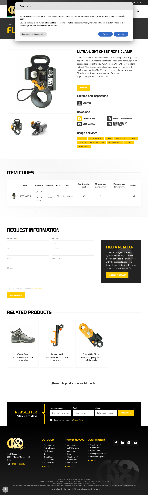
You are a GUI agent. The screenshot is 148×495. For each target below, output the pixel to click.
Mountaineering (96, 139)
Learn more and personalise (33, 34)
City (9, 248)
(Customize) (71, 489)
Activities (56, 239)
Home (9, 24)
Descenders (72, 462)
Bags (46, 454)
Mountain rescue (115, 143)
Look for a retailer (117, 275)
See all (46, 466)
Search (138, 11)
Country (56, 248)
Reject (105, 34)
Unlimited (87, 103)
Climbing (82, 139)
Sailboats (132, 139)
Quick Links (95, 450)
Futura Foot (22, 354)
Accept (121, 34)
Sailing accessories (98, 453)
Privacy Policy (37, 289)
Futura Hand (57, 354)
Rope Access (120, 139)
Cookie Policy (62, 489)
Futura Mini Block (91, 354)
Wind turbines (84, 147)
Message (11, 268)
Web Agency (96, 489)
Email (10, 258)
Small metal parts (97, 456)
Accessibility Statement (83, 489)
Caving (109, 139)
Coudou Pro (49, 462)
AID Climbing (49, 448)
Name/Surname (56, 408)
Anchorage (48, 451)
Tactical (129, 143)
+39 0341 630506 (17, 464)
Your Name (12, 239)
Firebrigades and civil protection (91, 143)
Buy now (83, 88)
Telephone (56, 258)
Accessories (49, 445)
